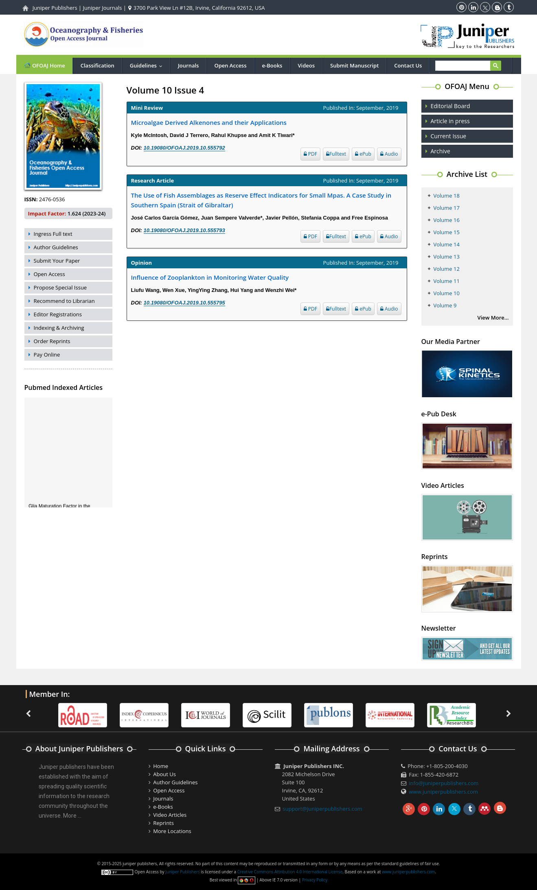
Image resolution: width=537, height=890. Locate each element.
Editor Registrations (58, 314)
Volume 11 (447, 281)
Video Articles (169, 814)
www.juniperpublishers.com (443, 791)
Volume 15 (447, 232)
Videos (306, 65)
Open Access (230, 65)
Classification (97, 65)
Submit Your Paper (57, 260)
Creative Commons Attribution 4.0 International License (289, 872)
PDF (310, 153)
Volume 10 (447, 293)
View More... (493, 317)
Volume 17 (447, 207)
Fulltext (336, 153)
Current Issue (449, 136)
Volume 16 (447, 220)
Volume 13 (447, 256)
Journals (188, 65)
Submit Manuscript (354, 65)
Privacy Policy (314, 880)
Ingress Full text (53, 233)
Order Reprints (52, 341)
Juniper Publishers (55, 7)
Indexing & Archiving (59, 327)
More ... (72, 815)
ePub (363, 153)
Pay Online (47, 354)
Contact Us (408, 65)
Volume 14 (447, 244)
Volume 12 (447, 268)
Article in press (450, 121)
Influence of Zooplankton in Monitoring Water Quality (210, 277)
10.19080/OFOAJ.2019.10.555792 (184, 148)
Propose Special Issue (60, 287)
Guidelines (148, 65)
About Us (164, 774)
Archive (440, 151)
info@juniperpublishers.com (443, 783)
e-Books (272, 65)
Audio (389, 153)
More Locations (172, 831)
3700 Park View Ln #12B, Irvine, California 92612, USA (196, 7)
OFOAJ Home (44, 65)
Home (160, 766)
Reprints (163, 823)
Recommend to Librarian (64, 301)
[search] (467, 66)
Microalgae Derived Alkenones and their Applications (209, 122)
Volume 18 (447, 195)
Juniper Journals (102, 7)
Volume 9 (445, 305)
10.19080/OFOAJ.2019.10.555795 (184, 303)
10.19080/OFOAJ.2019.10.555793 (184, 230)
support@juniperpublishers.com (322, 808)
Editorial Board (450, 106)
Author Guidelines (56, 247)
